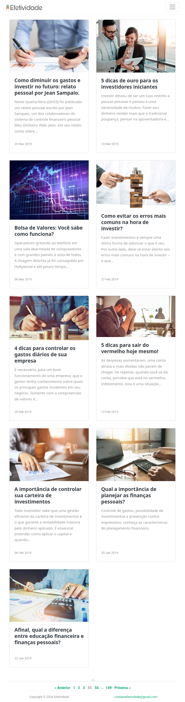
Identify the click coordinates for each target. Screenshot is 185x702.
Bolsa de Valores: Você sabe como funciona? (48, 230)
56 (97, 688)
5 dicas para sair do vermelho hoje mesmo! (129, 348)
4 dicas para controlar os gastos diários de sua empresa (44, 354)
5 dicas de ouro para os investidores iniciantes (129, 83)
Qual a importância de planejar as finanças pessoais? (128, 495)
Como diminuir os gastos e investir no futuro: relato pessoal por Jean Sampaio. (47, 86)
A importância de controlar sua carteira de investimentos (48, 495)
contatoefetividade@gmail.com (135, 697)
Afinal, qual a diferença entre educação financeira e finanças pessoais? (49, 636)
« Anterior (62, 688)
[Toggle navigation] (172, 7)
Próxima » (122, 688)
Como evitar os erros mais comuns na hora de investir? (133, 222)
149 (109, 688)
